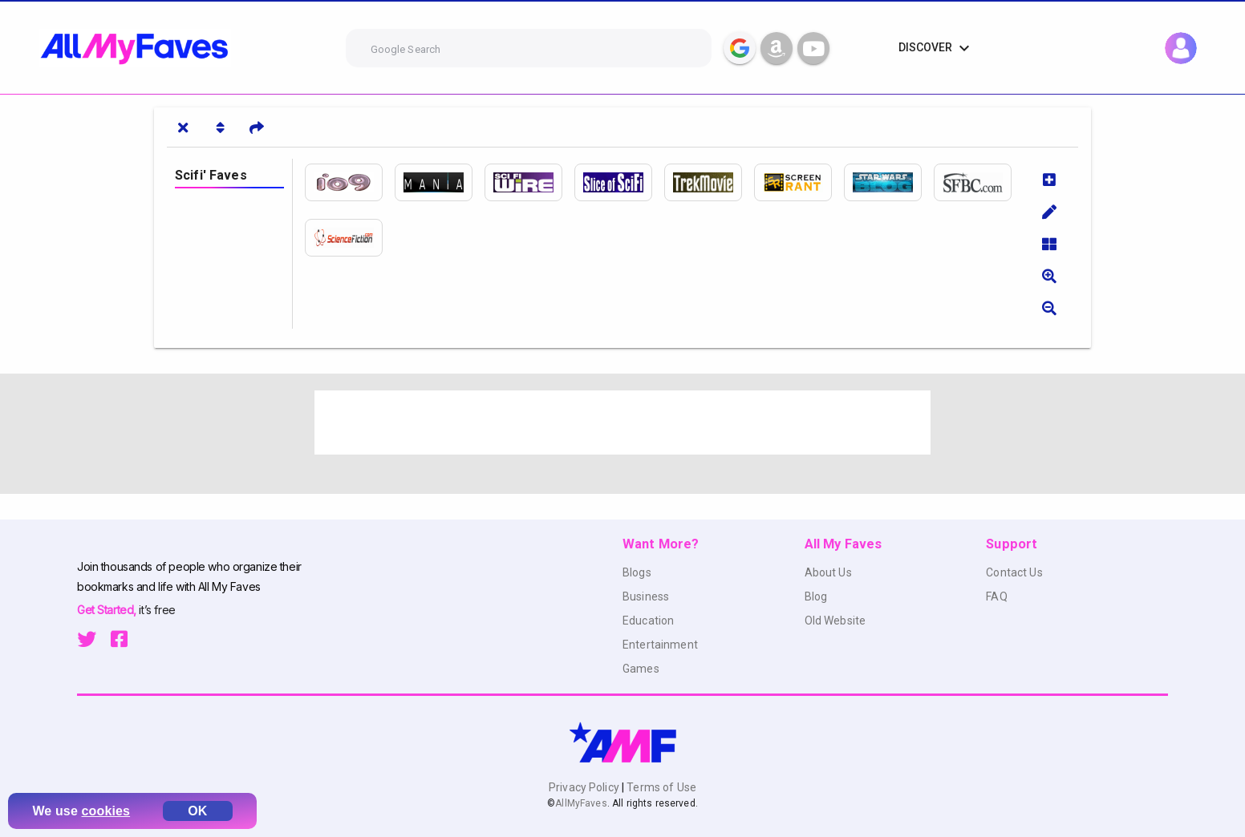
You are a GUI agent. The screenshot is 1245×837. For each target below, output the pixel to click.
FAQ (996, 596)
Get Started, (108, 610)
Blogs (636, 572)
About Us (828, 572)
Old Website (835, 620)
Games (640, 668)
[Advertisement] (622, 422)
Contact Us (1014, 572)
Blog (816, 596)
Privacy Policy (585, 787)
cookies (106, 811)
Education (648, 620)
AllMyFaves (580, 803)
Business (645, 596)
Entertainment (660, 644)
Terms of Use (660, 787)
